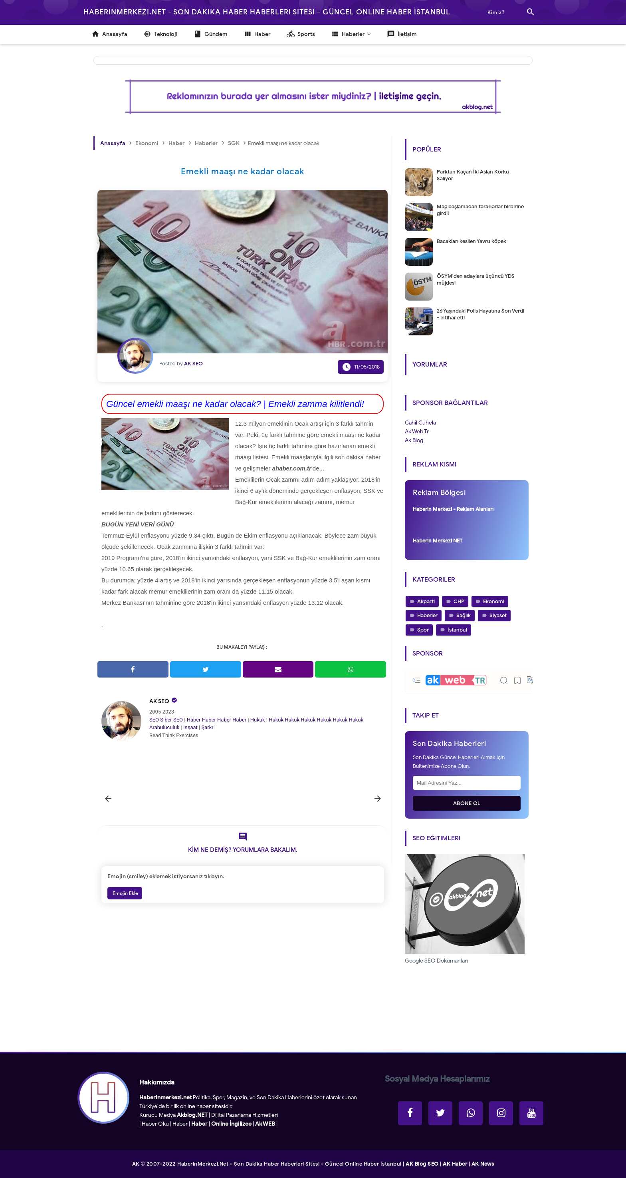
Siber (166, 720)
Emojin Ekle (124, 893)
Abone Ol (467, 803)
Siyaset (498, 615)
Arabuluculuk (164, 727)
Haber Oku (155, 1123)
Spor (423, 629)
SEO (154, 720)
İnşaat (190, 727)
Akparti (426, 601)
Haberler (427, 615)
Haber (194, 720)
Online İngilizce (231, 1123)
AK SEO (159, 701)
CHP (459, 601)
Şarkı (207, 727)
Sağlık (463, 615)
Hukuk (257, 720)
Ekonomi (493, 601)
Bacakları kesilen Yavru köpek (471, 241)
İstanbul (457, 629)
